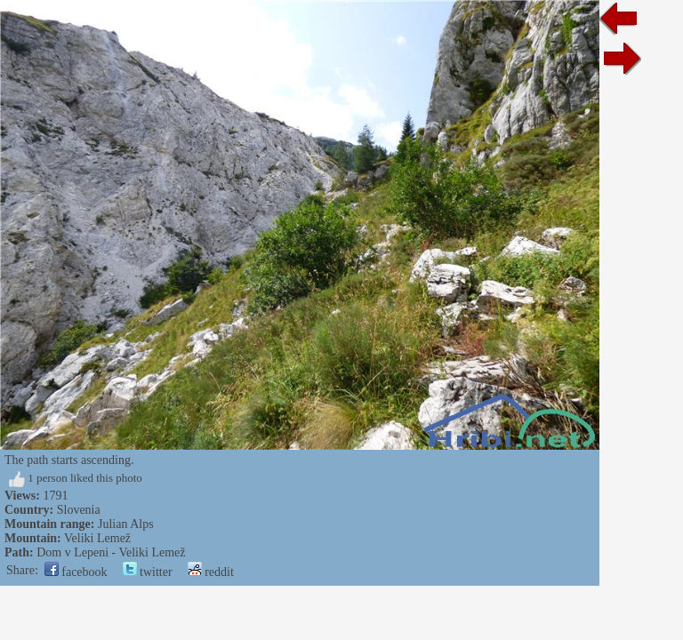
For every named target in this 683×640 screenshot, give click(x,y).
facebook (76, 572)
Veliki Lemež (97, 538)
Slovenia (78, 509)
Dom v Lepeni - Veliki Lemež (110, 552)
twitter (148, 572)
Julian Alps (126, 524)
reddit (211, 572)
